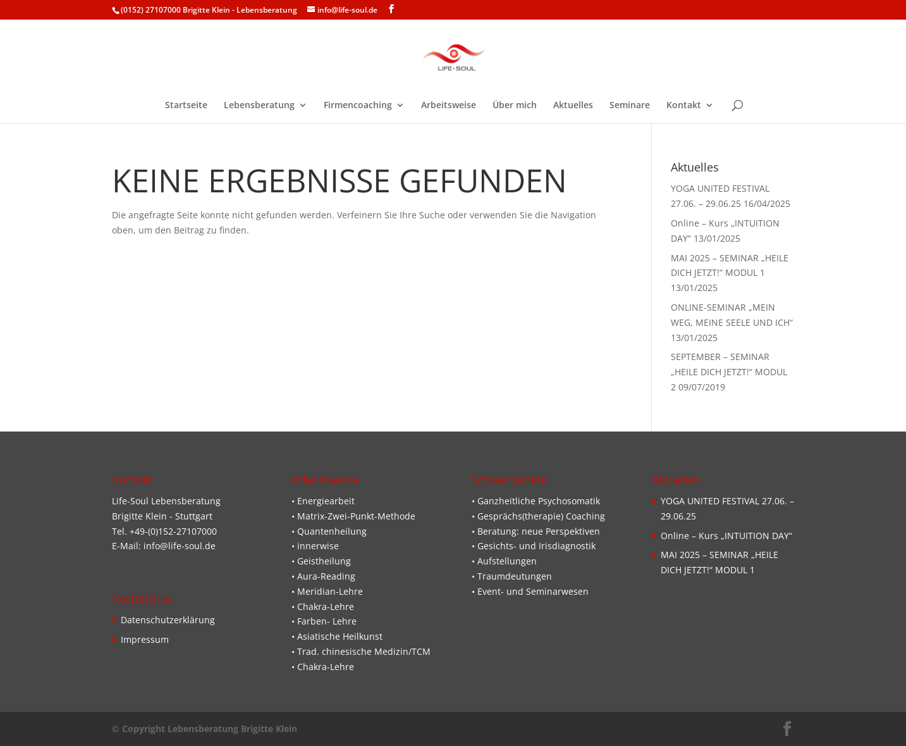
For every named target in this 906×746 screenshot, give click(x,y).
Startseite (186, 106)
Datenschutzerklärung (168, 620)
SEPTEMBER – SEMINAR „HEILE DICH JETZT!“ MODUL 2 (729, 372)
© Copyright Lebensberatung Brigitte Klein (204, 729)
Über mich (515, 106)
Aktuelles (573, 106)
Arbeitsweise (448, 106)
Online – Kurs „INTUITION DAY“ (726, 536)
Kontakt (683, 106)
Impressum (145, 639)
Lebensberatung (259, 106)
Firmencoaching (358, 106)
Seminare (629, 106)
